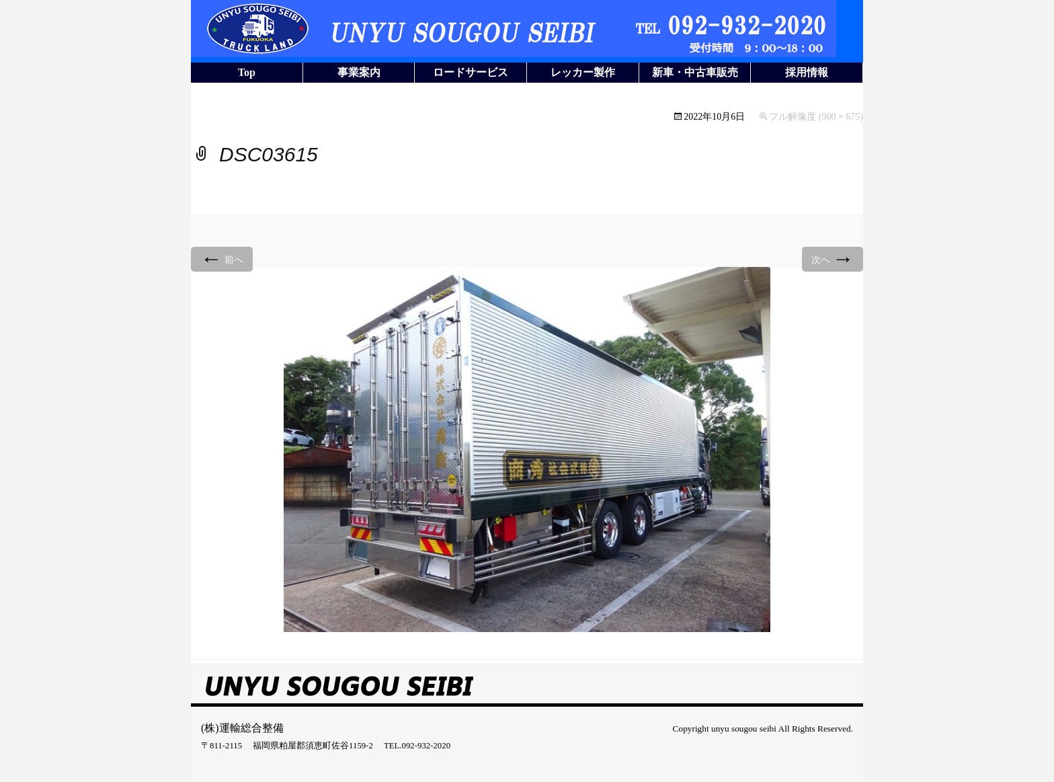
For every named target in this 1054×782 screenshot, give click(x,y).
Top (246, 72)
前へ (221, 258)
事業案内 (358, 72)
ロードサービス (470, 72)
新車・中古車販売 (695, 72)
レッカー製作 (583, 72)
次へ (832, 258)
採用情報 (806, 72)
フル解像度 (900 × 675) (816, 117)
